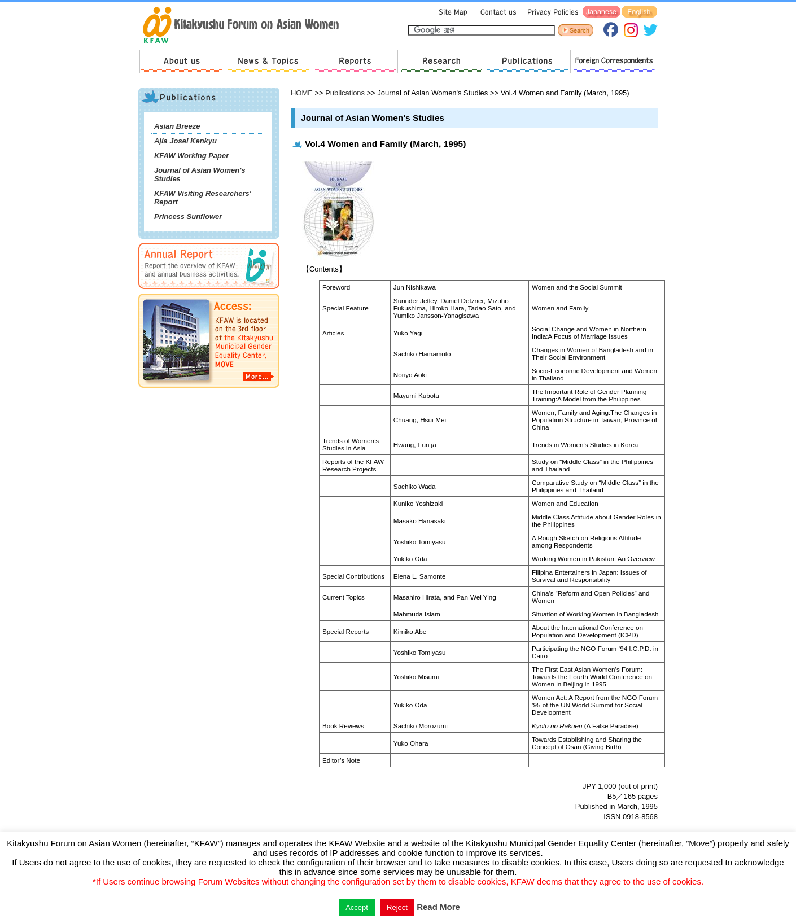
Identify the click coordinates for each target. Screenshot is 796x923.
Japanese (601, 12)
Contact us (496, 12)
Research (440, 61)
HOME (302, 93)
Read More (438, 907)
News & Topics (268, 61)
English (639, 12)
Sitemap (451, 12)
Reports (354, 61)
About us (182, 61)
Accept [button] (356, 907)
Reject (397, 907)
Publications (527, 61)
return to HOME (245, 26)
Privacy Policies (551, 12)
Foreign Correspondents (613, 61)
